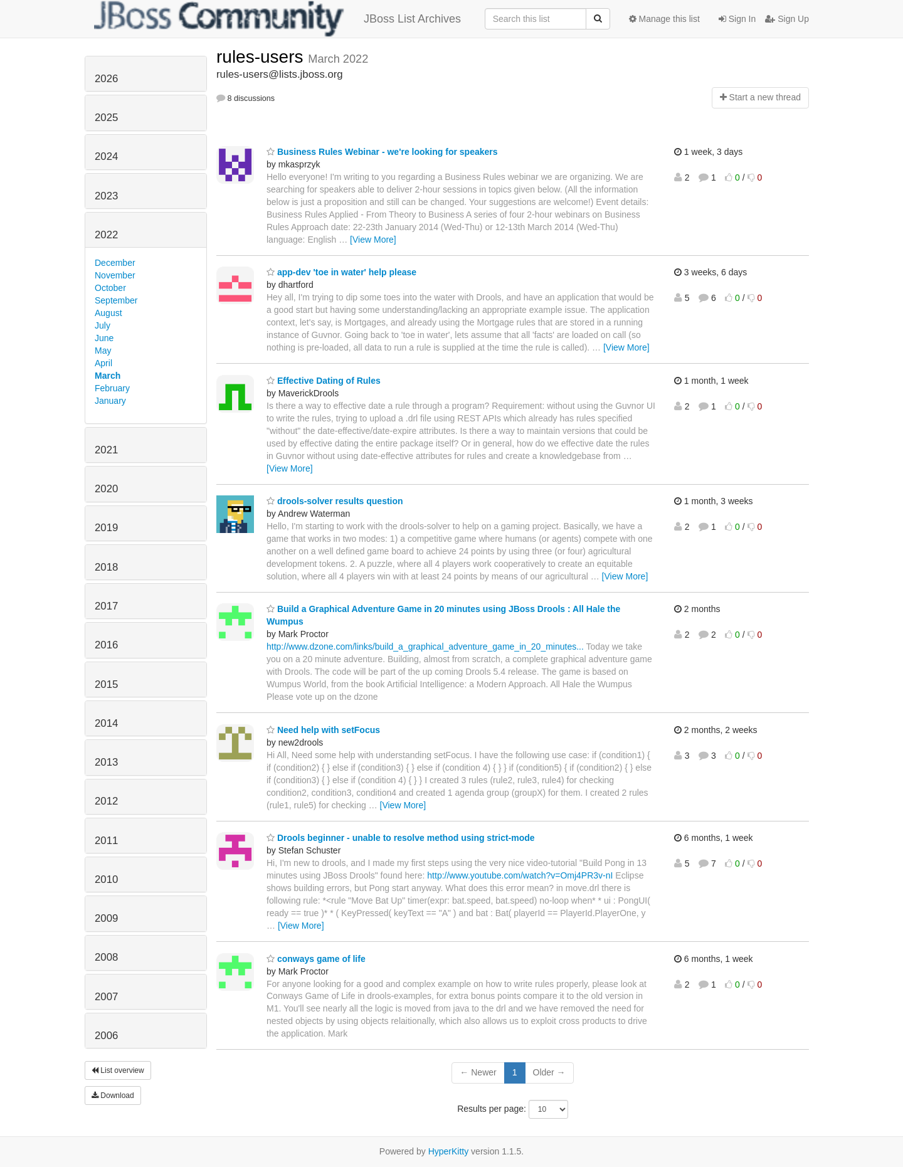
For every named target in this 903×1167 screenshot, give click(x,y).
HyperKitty (448, 1151)
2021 (106, 450)
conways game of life (316, 959)
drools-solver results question (335, 501)
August (108, 313)
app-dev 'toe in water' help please (341, 272)
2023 (106, 196)
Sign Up (787, 19)
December (115, 263)
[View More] (373, 240)
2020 (106, 489)
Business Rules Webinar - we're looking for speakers (382, 152)
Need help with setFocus (323, 730)
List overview (118, 1070)
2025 (106, 118)
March (107, 376)
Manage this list (664, 19)
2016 (106, 645)
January (110, 401)
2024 (106, 156)
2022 (106, 235)
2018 (106, 567)
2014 (106, 723)
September (116, 300)
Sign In (737, 19)
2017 (106, 606)
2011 (106, 841)
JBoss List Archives (277, 18)
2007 (106, 997)
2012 (106, 801)
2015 (106, 684)
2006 (106, 1036)
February (112, 388)
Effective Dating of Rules (324, 381)
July (102, 325)
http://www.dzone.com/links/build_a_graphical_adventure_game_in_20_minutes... (425, 647)
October (110, 288)
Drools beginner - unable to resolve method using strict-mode (401, 838)
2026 (106, 79)
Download (113, 1095)
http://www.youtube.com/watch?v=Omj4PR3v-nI (520, 875)
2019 (106, 528)
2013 (106, 762)
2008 (106, 957)
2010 (106, 879)
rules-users (262, 56)
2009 (106, 918)
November (115, 275)
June (104, 338)
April (103, 363)
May (103, 351)
